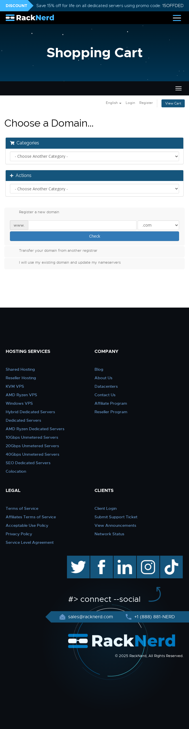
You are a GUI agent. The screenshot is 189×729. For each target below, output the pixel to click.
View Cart (173, 103)
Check (94, 236)
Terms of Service (22, 508)
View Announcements (115, 525)
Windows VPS (19, 403)
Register (146, 103)
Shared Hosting (20, 369)
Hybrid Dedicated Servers (30, 411)
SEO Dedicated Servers (28, 462)
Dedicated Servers (23, 420)
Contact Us (105, 394)
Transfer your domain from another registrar (53, 251)
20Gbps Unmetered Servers (32, 445)
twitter (74, 558)
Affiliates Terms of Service (31, 516)
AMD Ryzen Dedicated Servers (35, 428)
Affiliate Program (110, 403)
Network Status (109, 533)
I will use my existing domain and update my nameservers (65, 263)
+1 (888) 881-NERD (154, 617)
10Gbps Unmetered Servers (32, 437)
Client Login (105, 508)
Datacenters (106, 386)
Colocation (16, 471)
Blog (98, 369)
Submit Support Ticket (115, 516)
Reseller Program (110, 411)
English (113, 103)
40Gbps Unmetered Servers (32, 454)
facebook (100, 558)
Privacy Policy (19, 533)
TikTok (167, 558)
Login (130, 103)
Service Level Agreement (30, 542)
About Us (103, 377)
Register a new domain (34, 213)
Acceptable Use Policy (27, 525)
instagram (147, 558)
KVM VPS (15, 386)
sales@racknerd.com (90, 617)
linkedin (122, 558)
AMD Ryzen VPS (21, 394)
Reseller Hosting (21, 377)
